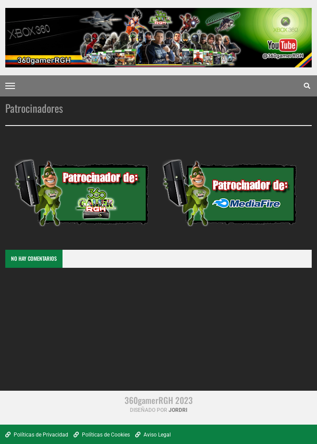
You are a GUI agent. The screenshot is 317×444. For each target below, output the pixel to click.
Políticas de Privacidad (36, 435)
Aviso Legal (153, 435)
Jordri (178, 410)
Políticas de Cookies (102, 435)
